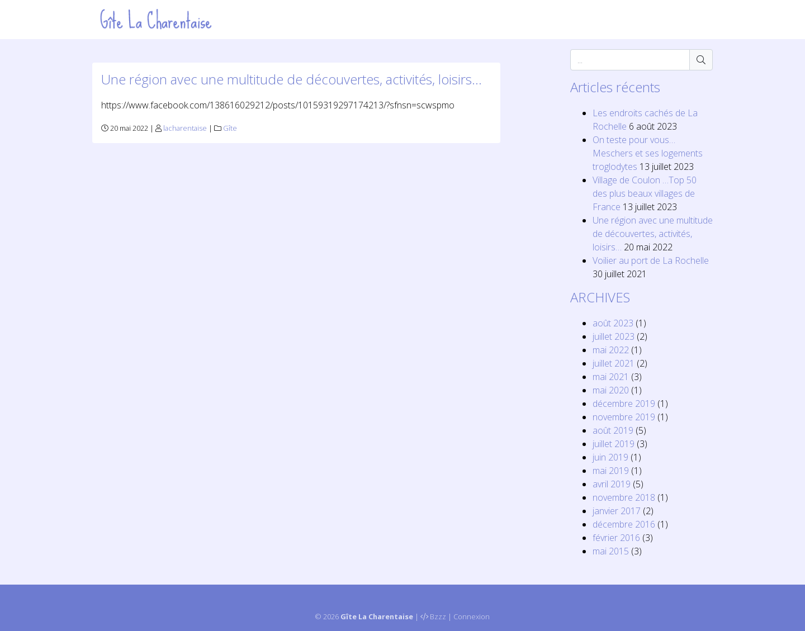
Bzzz (438, 616)
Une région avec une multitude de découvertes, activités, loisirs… (291, 79)
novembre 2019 (624, 417)
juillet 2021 (613, 363)
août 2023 (613, 323)
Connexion (471, 616)
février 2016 (616, 538)
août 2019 (613, 430)
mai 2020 (611, 390)
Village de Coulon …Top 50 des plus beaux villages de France (645, 193)
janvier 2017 (617, 511)
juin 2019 (610, 457)
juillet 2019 (613, 444)
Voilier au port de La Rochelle (651, 260)
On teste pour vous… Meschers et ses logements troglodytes (648, 153)
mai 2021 (611, 377)
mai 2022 (611, 350)
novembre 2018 (624, 497)
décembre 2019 (624, 403)
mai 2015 (611, 551)
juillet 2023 (613, 336)
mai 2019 (611, 470)
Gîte (230, 128)
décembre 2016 (624, 524)
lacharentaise (185, 128)
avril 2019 (612, 484)
